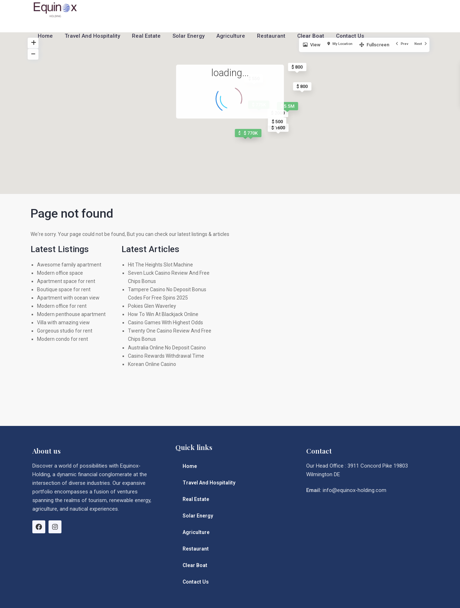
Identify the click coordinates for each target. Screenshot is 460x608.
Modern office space (60, 273)
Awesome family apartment (69, 265)
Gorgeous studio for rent (64, 331)
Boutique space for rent (64, 289)
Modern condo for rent (62, 339)
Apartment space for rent (66, 281)
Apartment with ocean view (68, 298)
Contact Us (350, 36)
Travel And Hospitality (92, 36)
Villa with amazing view (63, 322)
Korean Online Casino (152, 364)
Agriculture (230, 36)
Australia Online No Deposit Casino (167, 348)
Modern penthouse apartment (71, 314)
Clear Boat (310, 36)
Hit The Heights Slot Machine (160, 265)
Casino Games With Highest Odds (165, 322)
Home (45, 36)
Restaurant (271, 36)
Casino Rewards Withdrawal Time (166, 356)
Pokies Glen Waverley (152, 306)
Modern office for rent (62, 306)
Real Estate (146, 36)
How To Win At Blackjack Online (163, 314)
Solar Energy (188, 36)
